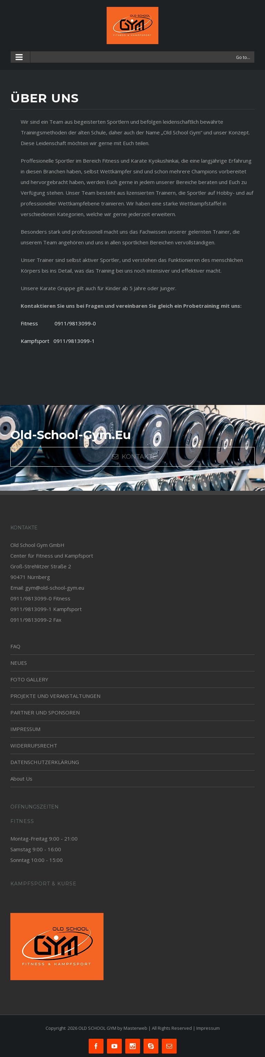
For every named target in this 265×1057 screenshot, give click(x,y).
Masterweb (135, 1028)
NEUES (18, 662)
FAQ (15, 646)
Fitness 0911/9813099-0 (58, 323)
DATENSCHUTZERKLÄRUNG (44, 762)
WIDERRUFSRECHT (33, 745)
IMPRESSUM (25, 728)
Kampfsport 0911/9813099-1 (58, 340)
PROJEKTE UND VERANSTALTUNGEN (55, 695)
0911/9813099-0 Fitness (40, 598)
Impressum (208, 1028)
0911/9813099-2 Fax (35, 619)
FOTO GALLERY (29, 679)
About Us (21, 778)
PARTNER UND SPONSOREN (45, 712)
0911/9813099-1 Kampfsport (46, 609)
